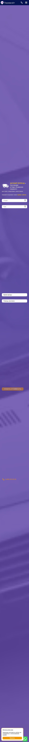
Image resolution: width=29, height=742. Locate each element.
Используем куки (8, 730)
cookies (5, 735)
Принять (12, 738)
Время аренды (7, 294)
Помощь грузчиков (9, 301)
